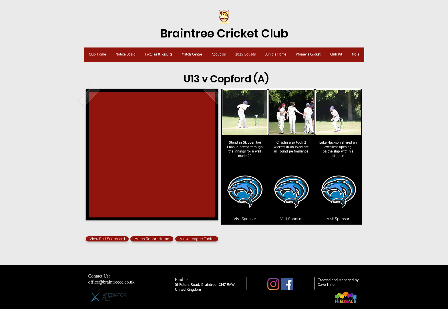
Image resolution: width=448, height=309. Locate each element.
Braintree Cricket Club (224, 33)
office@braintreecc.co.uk (111, 282)
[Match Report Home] (151, 238)
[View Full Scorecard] (107, 238)
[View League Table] (196, 238)
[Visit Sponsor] (245, 218)
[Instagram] (273, 284)
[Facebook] (287, 284)
